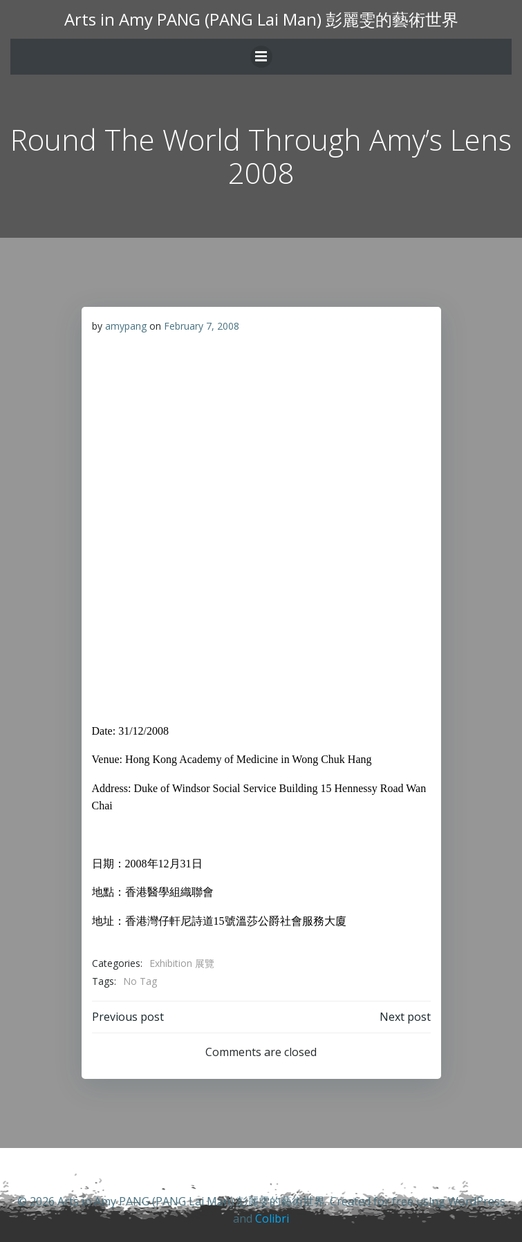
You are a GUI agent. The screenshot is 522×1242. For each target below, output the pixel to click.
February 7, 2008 (201, 325)
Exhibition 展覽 (181, 963)
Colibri (272, 1218)
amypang (126, 325)
